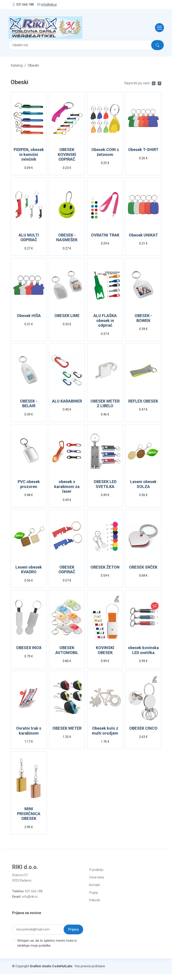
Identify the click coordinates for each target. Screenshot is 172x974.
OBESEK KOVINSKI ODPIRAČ (67, 154)
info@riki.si (49, 4)
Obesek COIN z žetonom (105, 152)
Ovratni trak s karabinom (28, 730)
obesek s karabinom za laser (67, 486)
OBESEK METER (67, 728)
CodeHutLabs (62, 966)
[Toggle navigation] (158, 27)
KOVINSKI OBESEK (105, 650)
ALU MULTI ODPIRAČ (29, 237)
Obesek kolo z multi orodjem (105, 730)
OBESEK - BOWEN (143, 318)
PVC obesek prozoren (29, 484)
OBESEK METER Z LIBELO (105, 403)
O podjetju (96, 869)
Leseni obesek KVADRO (28, 569)
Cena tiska (96, 877)
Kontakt (94, 884)
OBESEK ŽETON (105, 567)
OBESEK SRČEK (143, 567)
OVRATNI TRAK (105, 235)
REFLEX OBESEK (143, 401)
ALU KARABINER (67, 401)
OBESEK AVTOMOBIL (66, 650)
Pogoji (93, 892)
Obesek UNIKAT (143, 235)
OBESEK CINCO (143, 728)
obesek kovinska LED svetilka (143, 650)
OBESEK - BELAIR (28, 403)
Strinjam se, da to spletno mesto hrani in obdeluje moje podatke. (47, 943)
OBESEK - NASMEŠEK (66, 237)
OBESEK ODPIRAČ (66, 569)
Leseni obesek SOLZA (143, 484)
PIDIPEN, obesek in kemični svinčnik (29, 154)
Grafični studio (41, 966)
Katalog (17, 65)
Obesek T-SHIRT (143, 149)
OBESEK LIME (67, 315)
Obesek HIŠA (29, 315)
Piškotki (94, 900)
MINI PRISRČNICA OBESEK (28, 813)
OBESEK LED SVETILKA (105, 484)
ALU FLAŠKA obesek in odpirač (105, 320)
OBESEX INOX (28, 647)
